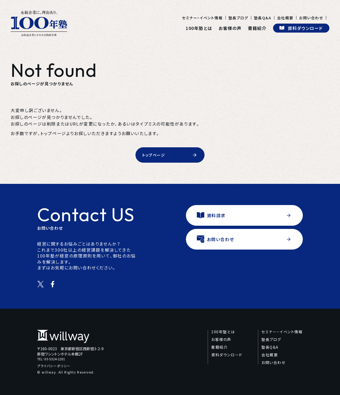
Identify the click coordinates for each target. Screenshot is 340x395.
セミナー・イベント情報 (202, 18)
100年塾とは (199, 28)
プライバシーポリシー (54, 365)
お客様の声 (230, 28)
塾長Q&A (262, 18)
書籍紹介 (257, 28)
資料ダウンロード (227, 355)
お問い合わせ (311, 18)
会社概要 (285, 18)
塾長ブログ (238, 18)
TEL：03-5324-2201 (51, 359)
